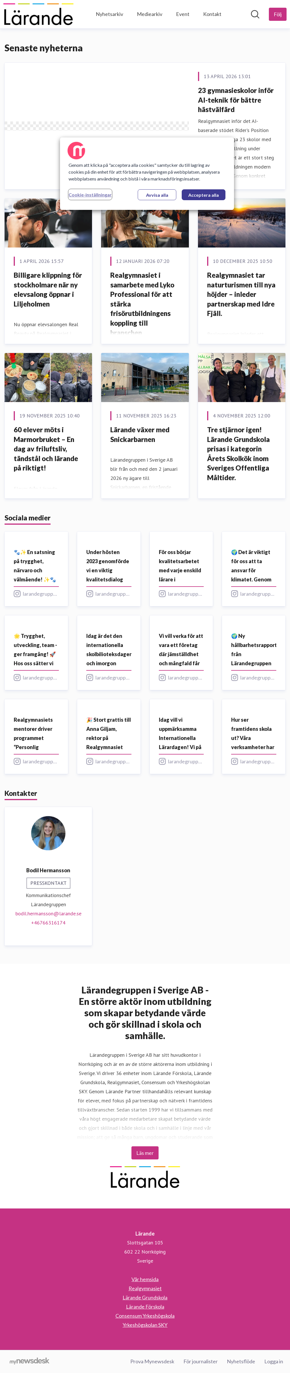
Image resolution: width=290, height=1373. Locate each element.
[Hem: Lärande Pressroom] (38, 14)
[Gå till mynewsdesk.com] (29, 1361)
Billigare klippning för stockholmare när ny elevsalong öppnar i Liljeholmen (48, 289)
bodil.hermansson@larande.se (48, 913)
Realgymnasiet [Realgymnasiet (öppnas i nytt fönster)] (145, 1288)
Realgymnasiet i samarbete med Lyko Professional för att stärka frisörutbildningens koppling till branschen (142, 304)
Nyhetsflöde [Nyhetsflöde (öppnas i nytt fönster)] (241, 1361)
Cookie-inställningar (90, 194)
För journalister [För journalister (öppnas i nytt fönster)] (200, 1361)
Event (182, 14)
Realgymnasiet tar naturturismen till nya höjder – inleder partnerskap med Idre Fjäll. (241, 294)
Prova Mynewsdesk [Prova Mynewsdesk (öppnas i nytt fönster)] (152, 1361)
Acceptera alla (203, 195)
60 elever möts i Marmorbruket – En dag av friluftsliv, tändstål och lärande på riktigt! (46, 448)
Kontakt (212, 14)
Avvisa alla (157, 195)
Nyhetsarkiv (109, 14)
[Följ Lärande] (278, 14)
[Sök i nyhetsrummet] (255, 14)
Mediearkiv (149, 14)
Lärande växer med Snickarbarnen (139, 434)
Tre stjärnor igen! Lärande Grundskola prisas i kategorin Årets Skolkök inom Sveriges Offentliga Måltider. (238, 453)
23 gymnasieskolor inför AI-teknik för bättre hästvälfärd (236, 99)
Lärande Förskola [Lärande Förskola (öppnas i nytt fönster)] (145, 1306)
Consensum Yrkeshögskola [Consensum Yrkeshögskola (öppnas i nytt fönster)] (145, 1316)
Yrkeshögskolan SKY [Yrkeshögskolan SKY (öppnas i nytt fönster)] (145, 1325)
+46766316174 (48, 922)
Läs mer (145, 1153)
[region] (147, 173)
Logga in (273, 1361)
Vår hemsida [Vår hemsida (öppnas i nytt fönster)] (145, 1279)
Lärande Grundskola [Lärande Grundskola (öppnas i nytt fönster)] (145, 1297)
